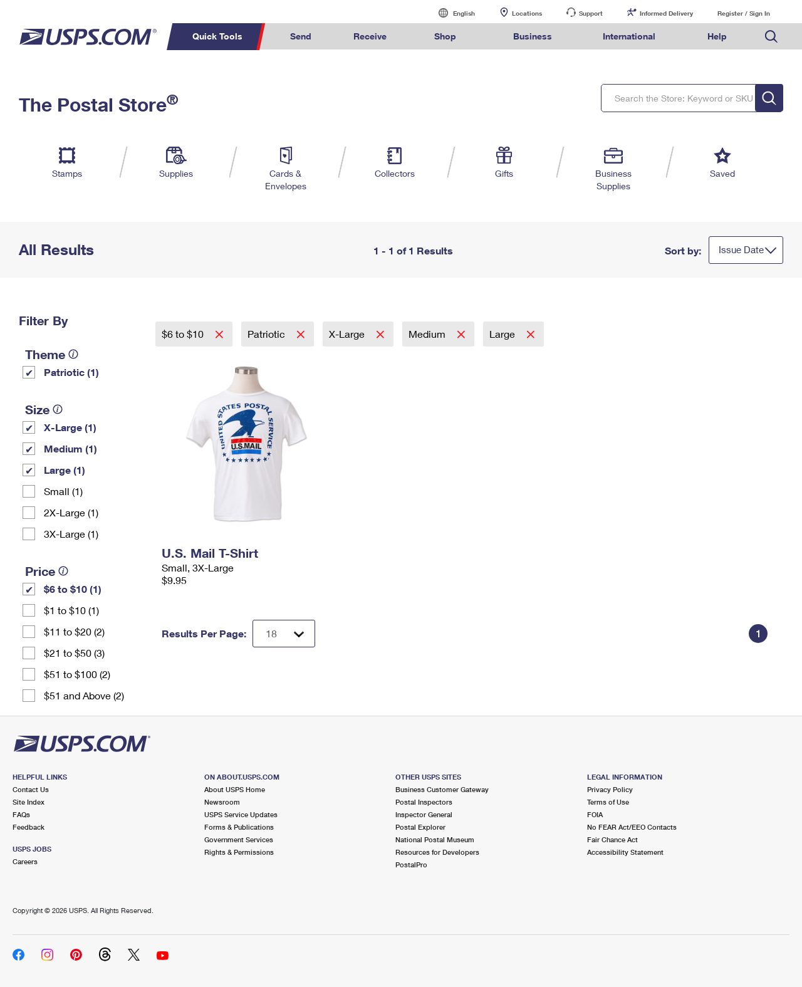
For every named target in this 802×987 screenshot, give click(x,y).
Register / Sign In (743, 13)
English (451, 13)
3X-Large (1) (71, 534)
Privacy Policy (610, 789)
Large (503, 334)
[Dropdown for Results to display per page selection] (284, 633)
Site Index (28, 802)
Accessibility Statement (625, 852)
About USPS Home (234, 789)
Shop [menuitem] (445, 36)
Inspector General (423, 814)
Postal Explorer (420, 827)
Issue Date (741, 249)
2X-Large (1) (71, 512)
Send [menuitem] (300, 36)
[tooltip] (73, 354)
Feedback (28, 827)
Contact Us (31, 789)
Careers (25, 861)
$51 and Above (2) (84, 695)
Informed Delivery (666, 13)
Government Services (238, 839)
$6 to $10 (184, 334)
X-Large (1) (70, 427)
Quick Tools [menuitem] (217, 36)
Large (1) (64, 470)
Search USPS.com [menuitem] (771, 36)
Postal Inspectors (423, 802)
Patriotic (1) (71, 372)
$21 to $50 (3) (74, 653)
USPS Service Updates (241, 814)
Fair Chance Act (612, 839)
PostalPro (411, 864)
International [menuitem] (629, 36)
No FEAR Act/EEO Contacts (632, 827)
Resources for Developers (437, 852)
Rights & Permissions (239, 852)
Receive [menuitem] (370, 36)
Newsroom (222, 802)
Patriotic (267, 334)
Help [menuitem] (717, 36)
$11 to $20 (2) (74, 631)
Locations (527, 13)
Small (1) (63, 491)
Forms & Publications (239, 827)
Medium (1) (70, 448)
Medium (428, 334)
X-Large (348, 334)
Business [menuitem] (532, 36)
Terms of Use (608, 802)
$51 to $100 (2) (77, 674)
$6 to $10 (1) (73, 589)
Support (591, 13)
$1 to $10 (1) (71, 610)
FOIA (595, 814)
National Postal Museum (434, 839)
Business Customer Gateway (442, 789)
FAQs (21, 814)
